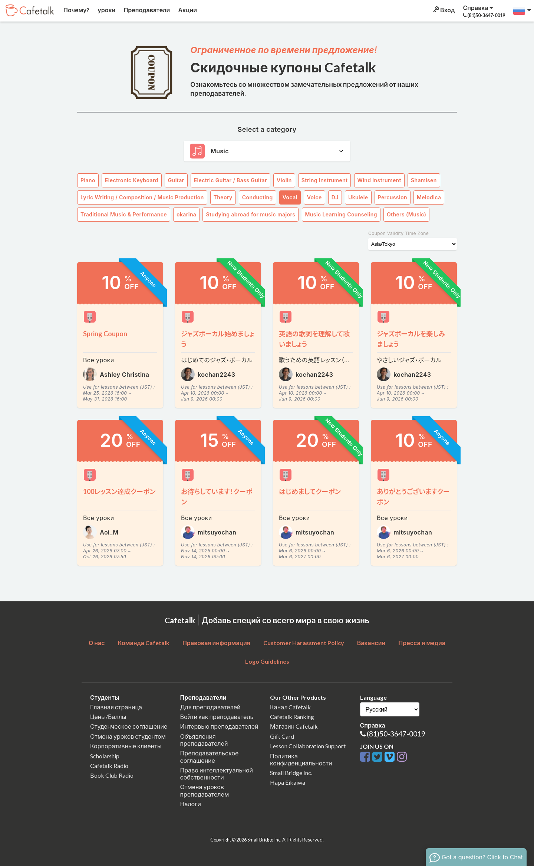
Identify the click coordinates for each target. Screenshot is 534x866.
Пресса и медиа (421, 642)
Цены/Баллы (108, 716)
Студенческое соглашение (128, 726)
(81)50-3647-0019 (396, 733)
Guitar (176, 180)
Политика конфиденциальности (301, 759)
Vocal (290, 197)
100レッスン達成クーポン (119, 491)
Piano (87, 180)
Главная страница (116, 706)
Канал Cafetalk (290, 706)
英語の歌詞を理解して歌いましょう (314, 339)
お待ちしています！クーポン (217, 496)
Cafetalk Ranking (292, 716)
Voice (314, 197)
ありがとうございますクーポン (413, 496)
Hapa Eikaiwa (287, 782)
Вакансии (371, 642)
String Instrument (324, 180)
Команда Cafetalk (143, 642)
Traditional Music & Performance (123, 214)
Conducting (257, 197)
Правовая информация (216, 642)
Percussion (392, 197)
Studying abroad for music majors (250, 214)
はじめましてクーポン (310, 491)
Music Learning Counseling (341, 214)
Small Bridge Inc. (291, 772)
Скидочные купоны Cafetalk (283, 67)
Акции (187, 9)
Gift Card (282, 736)
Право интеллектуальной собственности (216, 774)
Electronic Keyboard (131, 180)
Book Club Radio (112, 775)
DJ (335, 197)
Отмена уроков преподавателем (204, 790)
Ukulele (358, 197)
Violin (284, 180)
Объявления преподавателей (204, 740)
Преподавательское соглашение (209, 756)
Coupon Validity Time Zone (398, 233)
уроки (105, 9)
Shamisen (424, 180)
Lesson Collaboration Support (308, 745)
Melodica (429, 197)
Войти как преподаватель (217, 716)
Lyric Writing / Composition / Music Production (142, 197)
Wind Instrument (379, 180)
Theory (223, 197)
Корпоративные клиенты (126, 745)
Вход (443, 9)
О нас (97, 642)
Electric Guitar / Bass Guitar (230, 180)
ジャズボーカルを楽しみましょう (411, 339)
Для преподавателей (210, 706)
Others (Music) (406, 214)
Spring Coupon (105, 334)
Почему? (75, 9)
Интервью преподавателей (219, 726)
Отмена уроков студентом (128, 736)
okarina (186, 214)
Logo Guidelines (267, 661)
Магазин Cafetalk (294, 726)
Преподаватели (146, 9)
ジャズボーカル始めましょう (217, 339)
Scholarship (104, 755)
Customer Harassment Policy (303, 642)
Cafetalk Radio (109, 765)
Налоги (190, 803)
